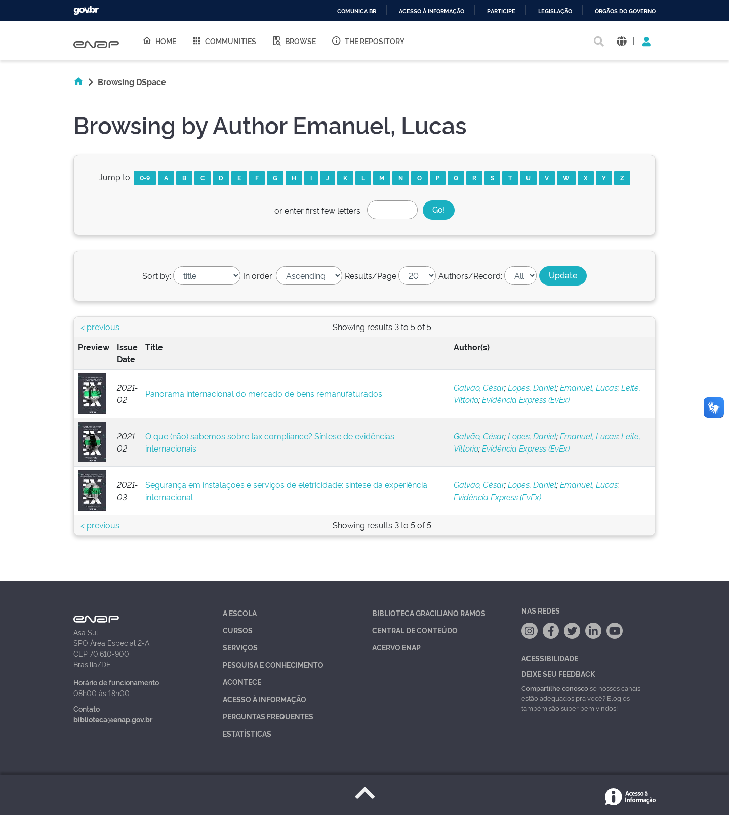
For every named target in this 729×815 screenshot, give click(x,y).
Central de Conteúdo (415, 630)
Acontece (242, 681)
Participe (501, 11)
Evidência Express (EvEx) (526, 399)
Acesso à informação (431, 11)
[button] (621, 40)
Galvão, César (479, 387)
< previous (99, 326)
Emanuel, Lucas (589, 387)
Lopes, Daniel (532, 387)
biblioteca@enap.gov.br (112, 719)
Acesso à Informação (264, 699)
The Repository (367, 40)
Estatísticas (247, 733)
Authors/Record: (470, 275)
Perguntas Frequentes (268, 716)
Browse (293, 40)
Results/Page (370, 275)
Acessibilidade (549, 658)
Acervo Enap (396, 647)
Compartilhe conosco (554, 687)
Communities (223, 40)
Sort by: (156, 275)
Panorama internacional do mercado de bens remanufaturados (263, 393)
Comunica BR (356, 11)
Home (159, 40)
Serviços (240, 647)
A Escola (240, 613)
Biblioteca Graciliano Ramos (428, 613)
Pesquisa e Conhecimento (273, 664)
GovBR (86, 10)
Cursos (238, 630)
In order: (258, 275)
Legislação (555, 11)
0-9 (145, 177)
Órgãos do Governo (625, 11)
